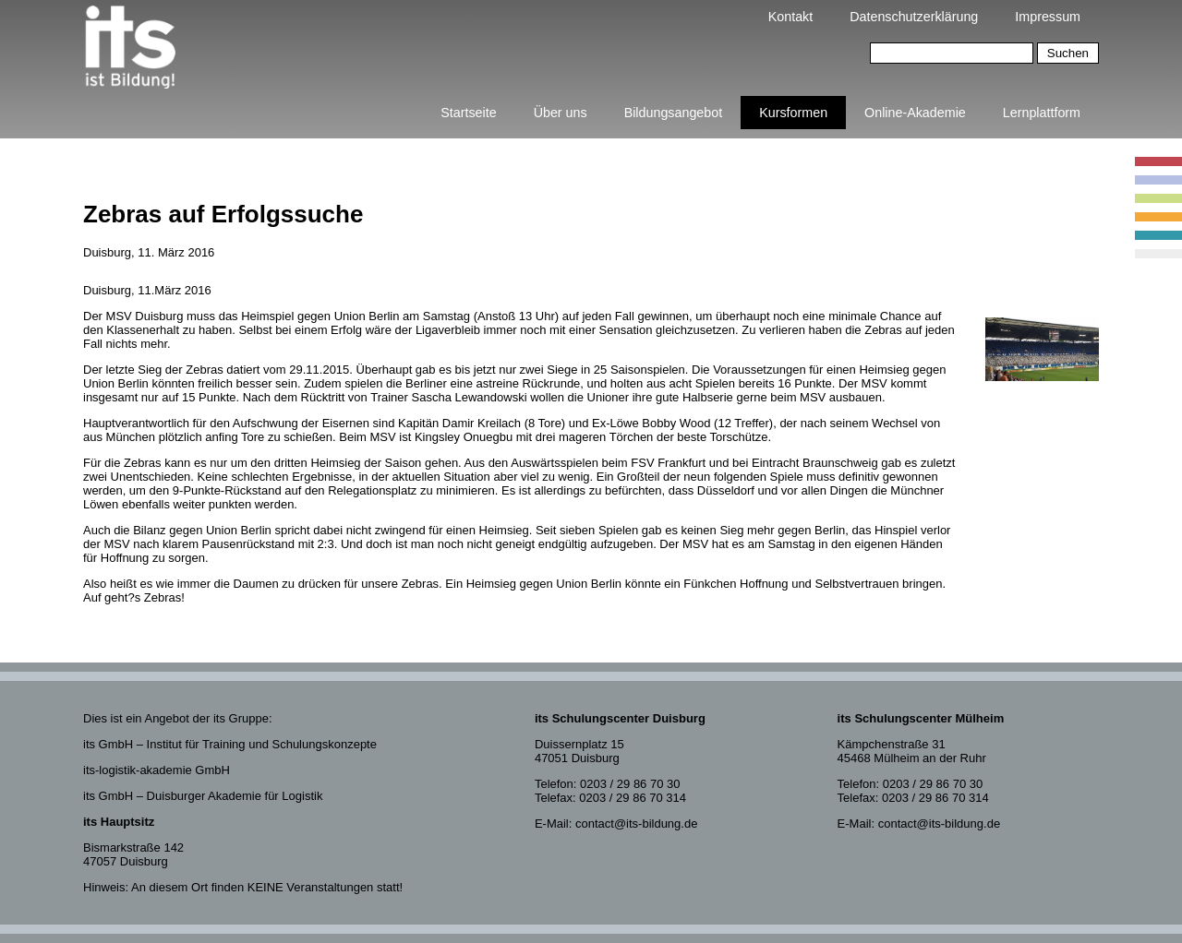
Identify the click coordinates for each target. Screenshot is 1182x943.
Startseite (468, 112)
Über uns (560, 112)
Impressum (1047, 16)
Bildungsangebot (673, 112)
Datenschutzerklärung (914, 16)
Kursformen (793, 112)
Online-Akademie (915, 112)
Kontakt (790, 16)
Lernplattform (1041, 112)
